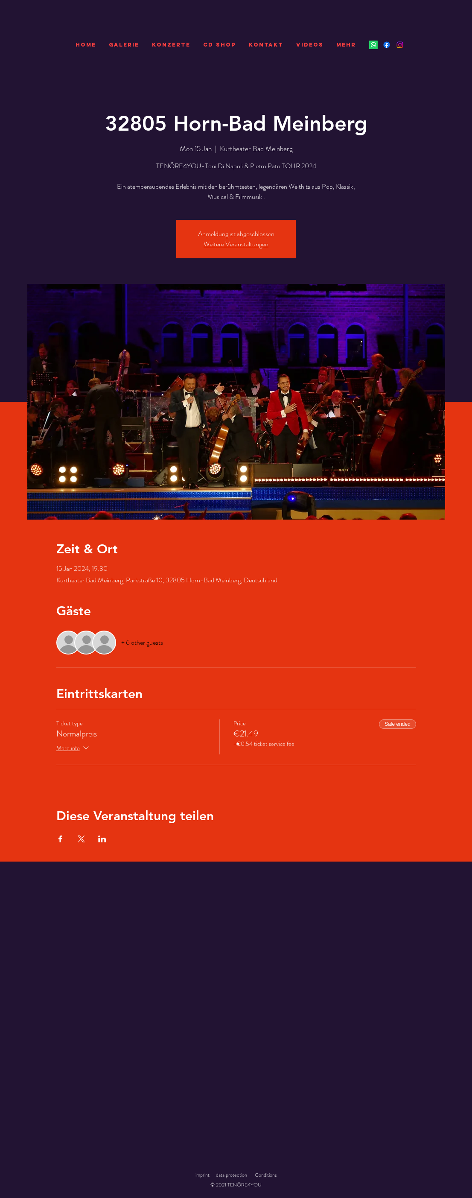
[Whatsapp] (373, 45)
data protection (231, 1175)
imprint (202, 1175)
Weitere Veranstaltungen (236, 244)
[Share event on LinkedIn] (102, 839)
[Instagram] (400, 45)
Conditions (266, 1175)
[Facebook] (386, 45)
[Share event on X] (81, 839)
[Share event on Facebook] (60, 839)
